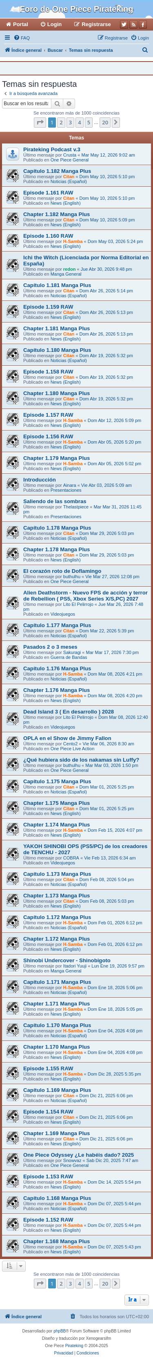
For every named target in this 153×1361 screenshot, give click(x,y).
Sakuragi (72, 652)
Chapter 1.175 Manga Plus (56, 803)
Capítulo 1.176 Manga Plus (57, 668)
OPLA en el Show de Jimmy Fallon (67, 738)
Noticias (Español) (69, 181)
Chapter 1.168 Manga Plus (56, 1241)
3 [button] (70, 122)
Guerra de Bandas (69, 657)
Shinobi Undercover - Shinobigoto (67, 960)
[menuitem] (21, 38)
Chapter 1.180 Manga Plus (56, 393)
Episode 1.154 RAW (48, 1112)
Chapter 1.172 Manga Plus (56, 939)
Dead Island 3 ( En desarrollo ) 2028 (68, 712)
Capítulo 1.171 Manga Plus (57, 982)
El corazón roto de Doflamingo (62, 571)
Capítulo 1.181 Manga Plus (57, 285)
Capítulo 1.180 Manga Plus (57, 350)
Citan (69, 176)
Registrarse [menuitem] (96, 24)
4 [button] (79, 122)
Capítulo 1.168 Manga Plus (57, 1198)
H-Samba (73, 241)
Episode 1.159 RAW (48, 307)
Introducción (39, 480)
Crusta (69, 154)
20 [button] (105, 122)
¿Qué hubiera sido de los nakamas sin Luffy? (81, 760)
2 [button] (61, 122)
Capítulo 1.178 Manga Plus (57, 528)
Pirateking (74, 1345)
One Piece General (70, 159)
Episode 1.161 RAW (48, 193)
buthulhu (71, 576)
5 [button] (88, 122)
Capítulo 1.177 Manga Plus (57, 625)
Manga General (66, 274)
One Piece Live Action (73, 748)
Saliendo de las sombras (54, 501)
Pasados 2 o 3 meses (50, 647)
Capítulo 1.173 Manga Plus (57, 874)
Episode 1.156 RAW (48, 436)
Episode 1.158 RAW (48, 372)
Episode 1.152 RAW (48, 1220)
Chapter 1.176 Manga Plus (56, 690)
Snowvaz (72, 1160)
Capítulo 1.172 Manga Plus (57, 917)
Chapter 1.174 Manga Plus (56, 825)
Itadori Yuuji (74, 965)
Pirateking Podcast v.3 (51, 149)
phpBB (59, 1331)
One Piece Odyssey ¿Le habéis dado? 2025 (78, 1155)
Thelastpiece (76, 506)
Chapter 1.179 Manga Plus (56, 458)
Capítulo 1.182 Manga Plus (57, 171)
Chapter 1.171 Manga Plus (56, 1004)
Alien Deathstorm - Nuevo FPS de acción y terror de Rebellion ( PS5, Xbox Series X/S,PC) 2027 (85, 596)
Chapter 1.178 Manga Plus (56, 549)
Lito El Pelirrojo (78, 604)
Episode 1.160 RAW (48, 236)
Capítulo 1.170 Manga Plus (57, 1025)
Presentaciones (66, 490)
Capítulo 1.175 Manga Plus (57, 781)
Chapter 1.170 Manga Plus (56, 1047)
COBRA (71, 857)
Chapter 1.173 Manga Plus (56, 896)
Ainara (69, 485)
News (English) (66, 203)
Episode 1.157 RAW (48, 415)
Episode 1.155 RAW (48, 1068)
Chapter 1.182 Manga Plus (56, 214)
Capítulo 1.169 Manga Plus (57, 1090)
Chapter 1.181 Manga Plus (56, 328)
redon (69, 269)
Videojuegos (63, 614)
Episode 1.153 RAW (48, 1176)
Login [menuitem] (54, 24)
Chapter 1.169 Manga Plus (56, 1133)
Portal (20, 24)
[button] (40, 122)
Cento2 (70, 743)
